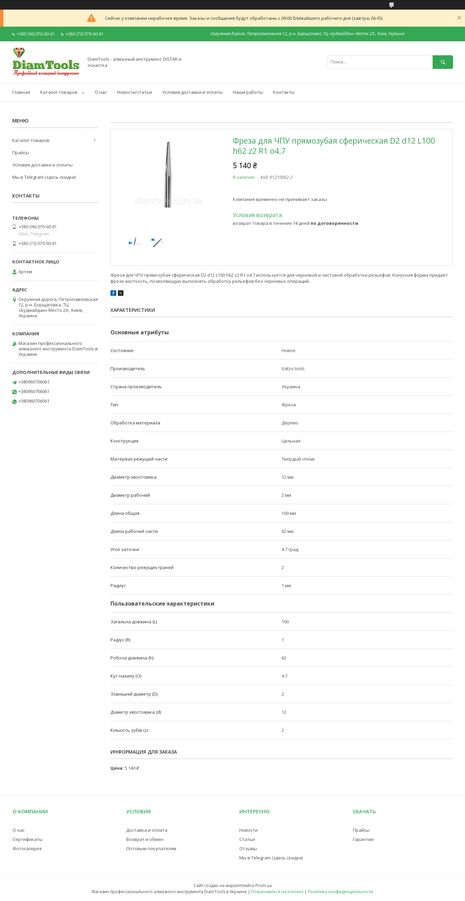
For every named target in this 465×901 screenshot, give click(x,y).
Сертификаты (28, 839)
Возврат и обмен (144, 839)
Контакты (284, 92)
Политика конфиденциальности (340, 892)
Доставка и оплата (146, 830)
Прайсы (20, 152)
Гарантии (363, 839)
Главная (21, 92)
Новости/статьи (134, 92)
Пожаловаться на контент (277, 892)
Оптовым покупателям (151, 848)
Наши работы (248, 92)
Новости (248, 830)
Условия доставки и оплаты (192, 92)
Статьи (247, 839)
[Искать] (443, 62)
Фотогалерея (27, 848)
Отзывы (248, 848)
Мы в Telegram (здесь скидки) (44, 177)
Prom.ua (263, 885)
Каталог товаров (58, 92)
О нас (101, 92)
